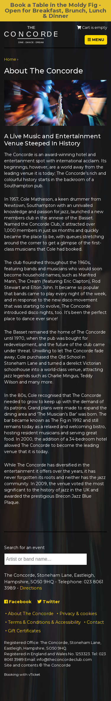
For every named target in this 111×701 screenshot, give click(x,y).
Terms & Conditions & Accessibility (44, 622)
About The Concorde (31, 613)
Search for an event (24, 547)
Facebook (17, 601)
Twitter (48, 601)
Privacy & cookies (78, 613)
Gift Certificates (24, 631)
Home (10, 59)
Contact (95, 622)
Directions (31, 588)
